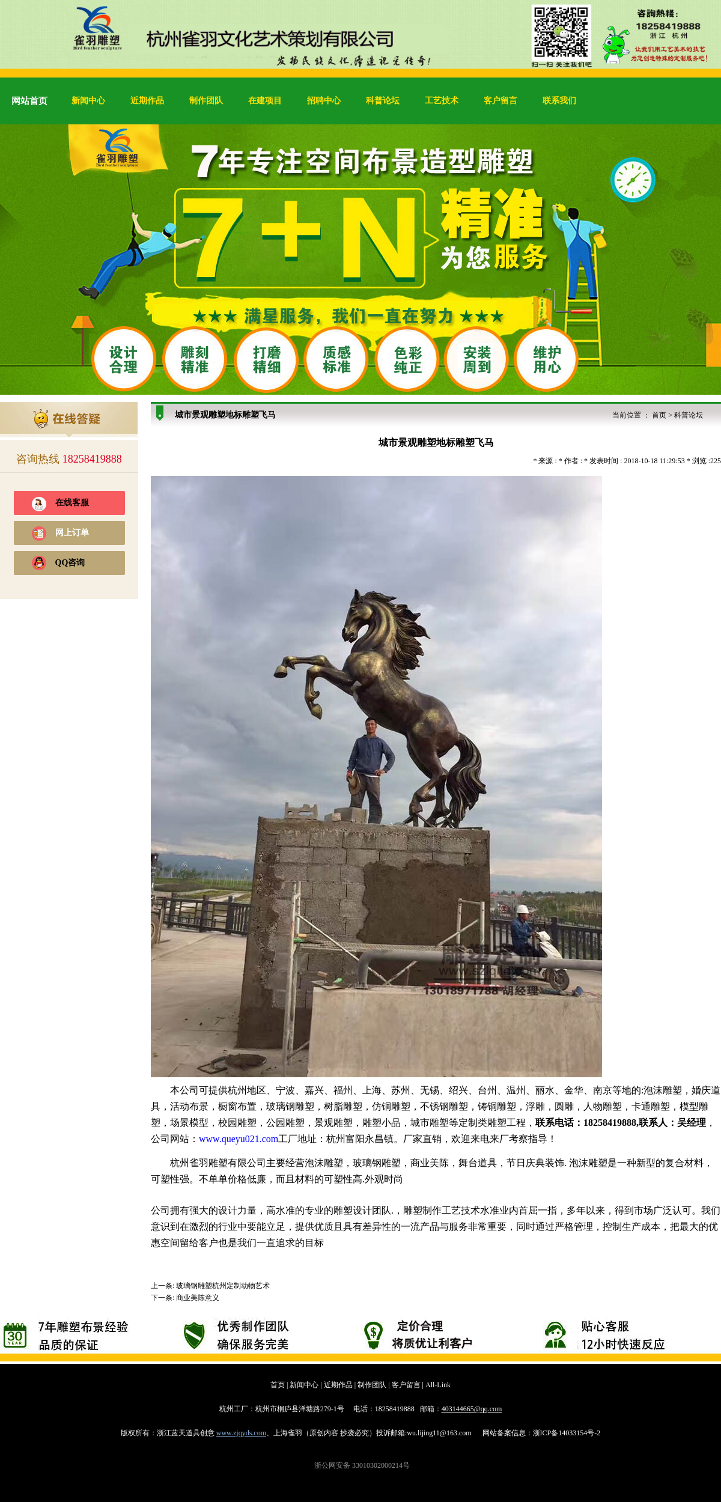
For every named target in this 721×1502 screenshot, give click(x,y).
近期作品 (147, 100)
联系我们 (559, 100)
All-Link (438, 1385)
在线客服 (72, 502)
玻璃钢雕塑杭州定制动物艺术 (223, 1286)
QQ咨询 (70, 562)
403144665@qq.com (472, 1409)
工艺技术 (441, 100)
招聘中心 (324, 100)
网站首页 (29, 101)
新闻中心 (88, 100)
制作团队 (206, 100)
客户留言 (500, 100)
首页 (659, 415)
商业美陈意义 (197, 1298)
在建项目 (265, 100)
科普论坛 (383, 100)
